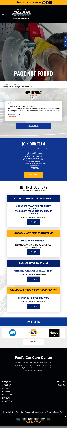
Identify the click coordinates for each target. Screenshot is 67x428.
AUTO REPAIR (7, 388)
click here (33, 174)
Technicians (34, 167)
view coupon (33, 222)
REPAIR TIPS (7, 395)
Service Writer (34, 165)
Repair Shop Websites (24, 412)
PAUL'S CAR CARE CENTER (13, 84)
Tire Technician (34, 169)
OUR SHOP (6, 385)
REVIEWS (6, 398)
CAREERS (6, 391)
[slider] (33, 95)
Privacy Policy (59, 412)
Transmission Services (15, 106)
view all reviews (33, 126)
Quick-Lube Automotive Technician (34, 163)
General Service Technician (34, 158)
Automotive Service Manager (34, 155)
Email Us (61, 385)
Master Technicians (34, 162)
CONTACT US (7, 401)
